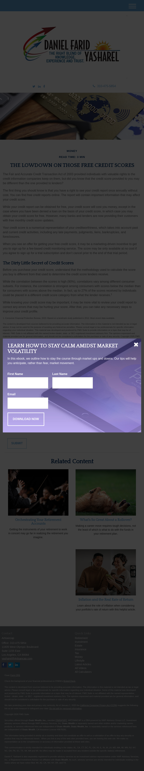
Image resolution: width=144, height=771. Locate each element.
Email (12, 394)
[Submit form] (26, 419)
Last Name (60, 374)
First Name (15, 374)
